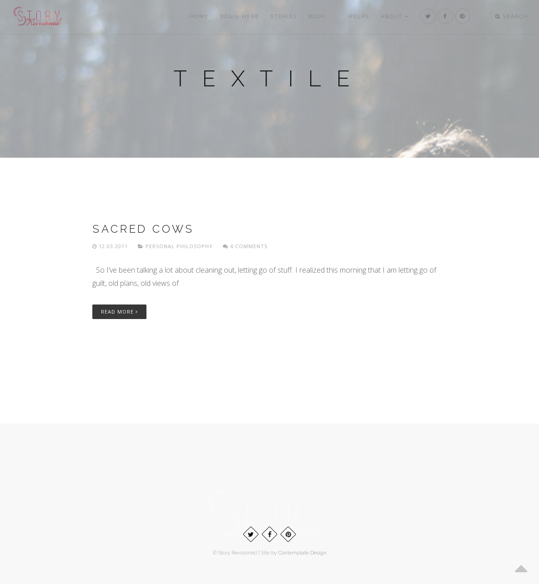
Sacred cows (143, 228)
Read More (119, 311)
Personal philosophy (179, 246)
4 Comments (245, 246)
